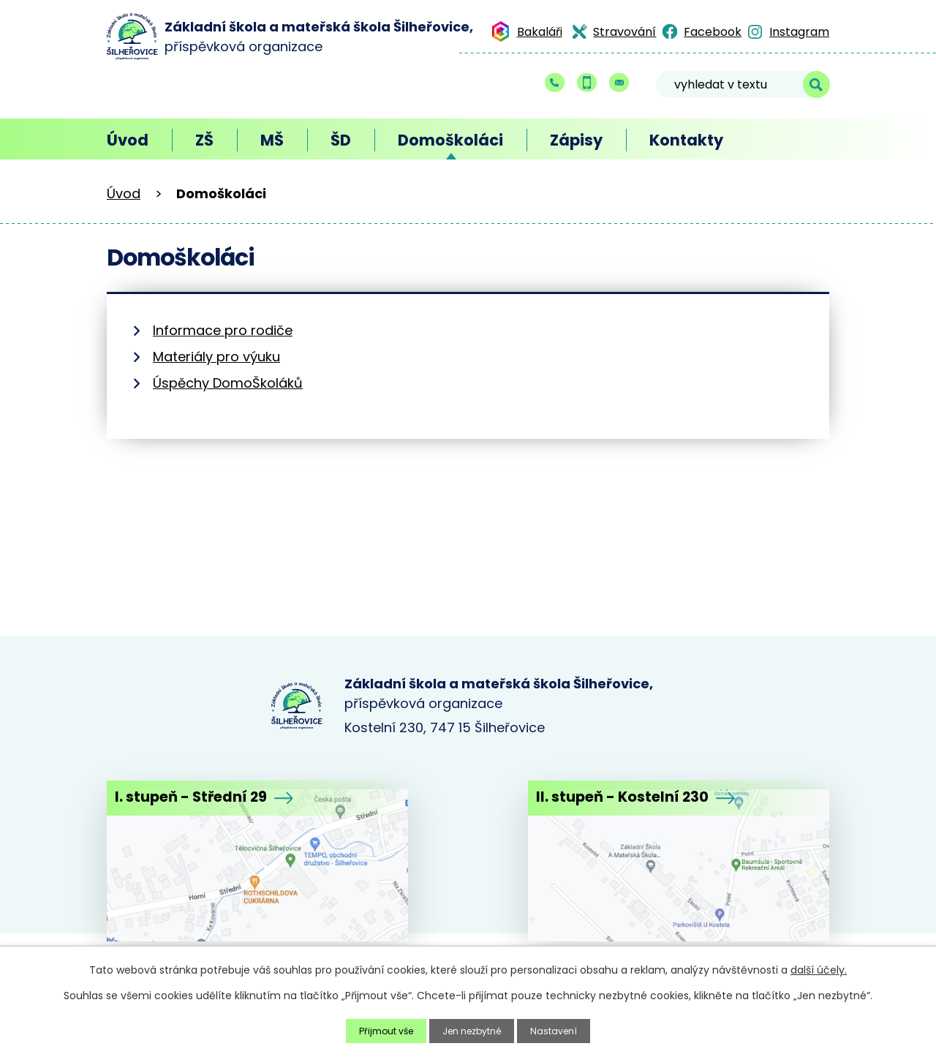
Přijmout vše (378, 1030)
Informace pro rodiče (222, 330)
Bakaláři (539, 31)
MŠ (272, 140)
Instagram (799, 31)
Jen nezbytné (474, 1030)
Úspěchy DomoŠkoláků (228, 383)
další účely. (818, 968)
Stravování (624, 31)
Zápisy (576, 140)
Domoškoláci (450, 140)
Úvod (127, 140)
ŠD (341, 140)
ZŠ (204, 140)
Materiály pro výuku (216, 356)
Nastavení (563, 1030)
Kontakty (686, 140)
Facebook (712, 31)
